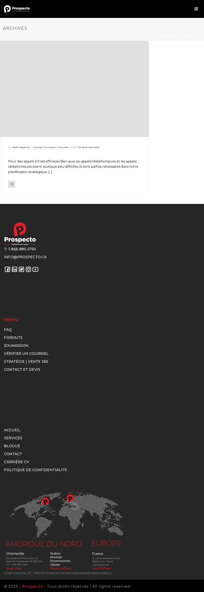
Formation (50, 147)
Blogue (12, 446)
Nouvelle (63, 147)
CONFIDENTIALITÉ (17, 573)
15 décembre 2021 (89, 147)
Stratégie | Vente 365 (26, 361)
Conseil (38, 147)
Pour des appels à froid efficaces (60, 154)
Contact (13, 454)
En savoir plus (129, 189)
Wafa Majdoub (21, 147)
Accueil (12, 430)
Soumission (16, 345)
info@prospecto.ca (25, 257)
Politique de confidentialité (35, 470)
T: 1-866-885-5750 (20, 249)
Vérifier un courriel (26, 353)
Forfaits (13, 338)
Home (150, 36)
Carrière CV (16, 462)
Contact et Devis (22, 369)
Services (13, 438)
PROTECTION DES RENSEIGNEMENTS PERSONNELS (73, 573)
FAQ (8, 330)
